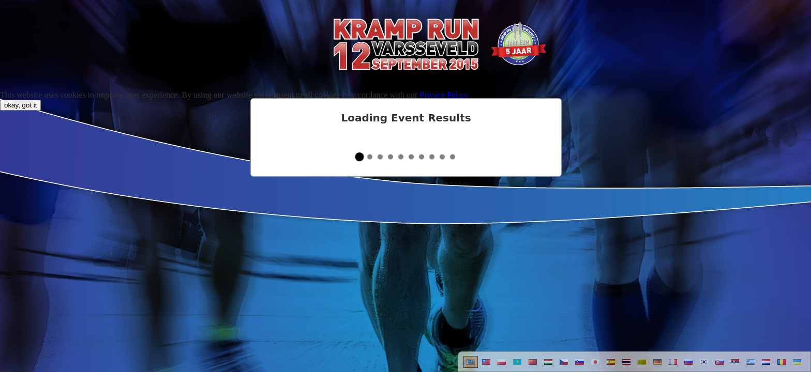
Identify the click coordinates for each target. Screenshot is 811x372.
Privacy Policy (443, 94)
